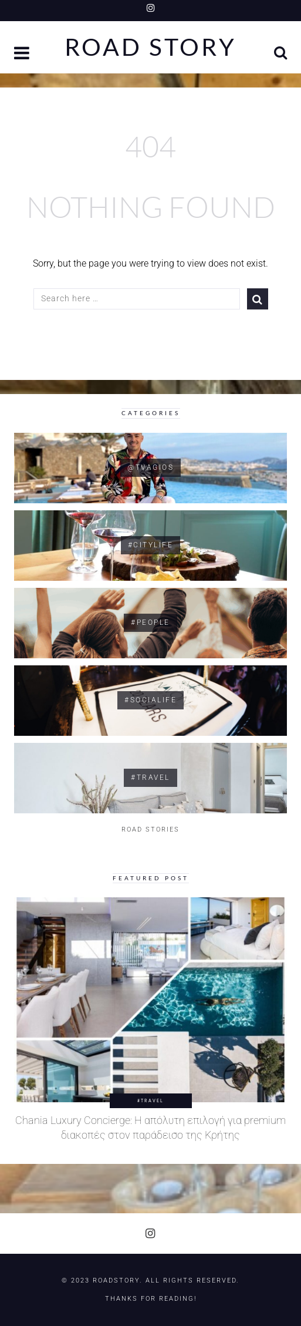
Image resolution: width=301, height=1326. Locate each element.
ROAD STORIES (150, 829)
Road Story (150, 47)
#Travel (150, 1100)
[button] (23, 54)
